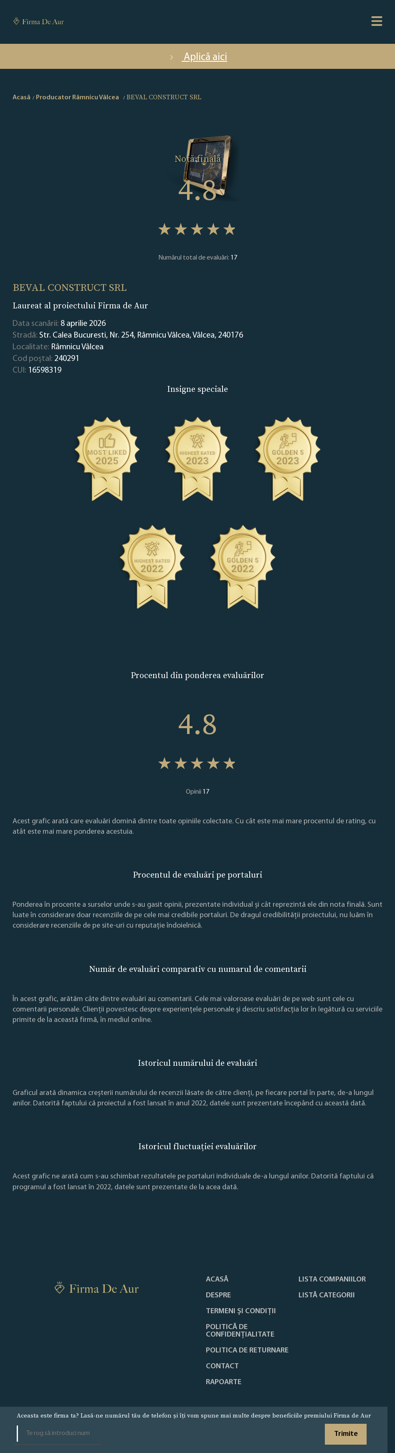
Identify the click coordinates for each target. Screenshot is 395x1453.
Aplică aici (197, 57)
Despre (218, 1295)
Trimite (346, 1434)
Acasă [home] (21, 97)
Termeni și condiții (241, 1311)
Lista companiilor (332, 1280)
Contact (222, 1366)
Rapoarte (223, 1382)
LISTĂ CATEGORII (327, 1295)
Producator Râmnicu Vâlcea (77, 97)
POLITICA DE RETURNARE (247, 1351)
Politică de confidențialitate (240, 1331)
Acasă (217, 1280)
